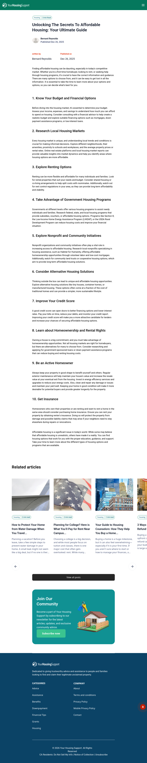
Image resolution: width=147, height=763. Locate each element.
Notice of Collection (84, 754)
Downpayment (39, 708)
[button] (15, 566)
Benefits (36, 701)
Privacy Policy (81, 701)
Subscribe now (51, 633)
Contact (78, 714)
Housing (36, 728)
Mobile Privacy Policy (84, 708)
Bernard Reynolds (49, 38)
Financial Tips (39, 714)
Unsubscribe (101, 754)
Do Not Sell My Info (64, 754)
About (77, 688)
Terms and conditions (85, 695)
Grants (35, 721)
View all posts (73, 577)
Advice (35, 688)
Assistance (37, 695)
